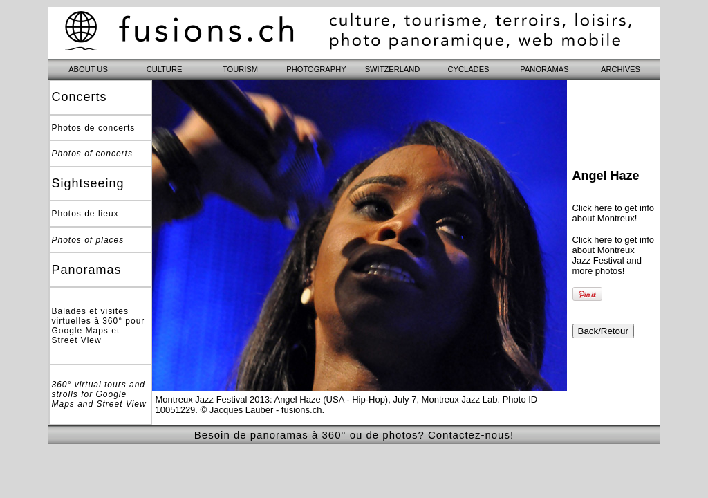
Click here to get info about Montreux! (613, 213)
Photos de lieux (85, 214)
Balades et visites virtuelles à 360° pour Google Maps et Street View (98, 325)
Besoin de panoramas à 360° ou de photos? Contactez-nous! (354, 435)
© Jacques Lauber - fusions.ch (261, 410)
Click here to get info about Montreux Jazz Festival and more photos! (613, 255)
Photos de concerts (94, 128)
